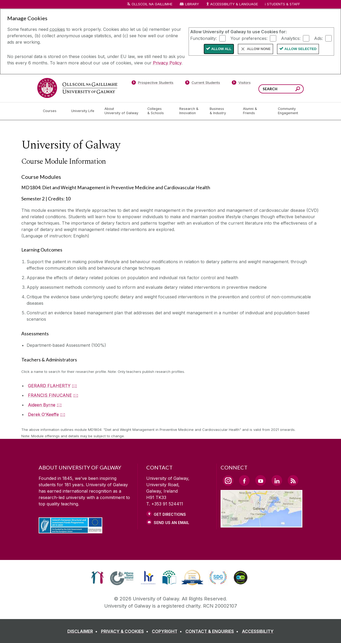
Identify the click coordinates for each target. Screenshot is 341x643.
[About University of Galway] (121, 110)
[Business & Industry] (221, 110)
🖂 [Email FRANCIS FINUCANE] (75, 395)
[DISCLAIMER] (83, 631)
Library (192, 4)
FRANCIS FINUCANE (50, 395)
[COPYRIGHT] (168, 631)
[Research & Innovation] (190, 110)
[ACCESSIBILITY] (258, 631)
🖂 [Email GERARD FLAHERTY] (74, 385)
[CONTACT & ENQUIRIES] (213, 631)
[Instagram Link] (228, 480)
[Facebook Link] (244, 480)
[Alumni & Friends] (256, 110)
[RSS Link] (293, 480)
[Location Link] (261, 524)
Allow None (259, 49)
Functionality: (203, 38)
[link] (97, 578)
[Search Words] (281, 88)
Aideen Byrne (41, 404)
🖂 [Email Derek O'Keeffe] (62, 414)
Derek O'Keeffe (43, 414)
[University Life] (83, 110)
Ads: (318, 38)
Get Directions (170, 514)
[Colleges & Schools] (159, 110)
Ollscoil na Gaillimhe (152, 4)
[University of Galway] (77, 88)
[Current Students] (202, 83)
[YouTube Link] (260, 480)
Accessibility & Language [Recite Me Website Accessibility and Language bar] (232, 4)
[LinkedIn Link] (276, 480)
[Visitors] (241, 83)
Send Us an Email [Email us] (171, 522)
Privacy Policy (167, 62)
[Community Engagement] (288, 110)
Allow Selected (301, 49)
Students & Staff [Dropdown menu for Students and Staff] (283, 4)
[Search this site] (297, 89)
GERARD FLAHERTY (49, 385)
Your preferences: (248, 38)
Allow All (221, 49)
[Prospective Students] (152, 83)
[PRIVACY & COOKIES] (126, 631)
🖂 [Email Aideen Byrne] (59, 404)
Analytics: (291, 38)
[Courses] (53, 110)
